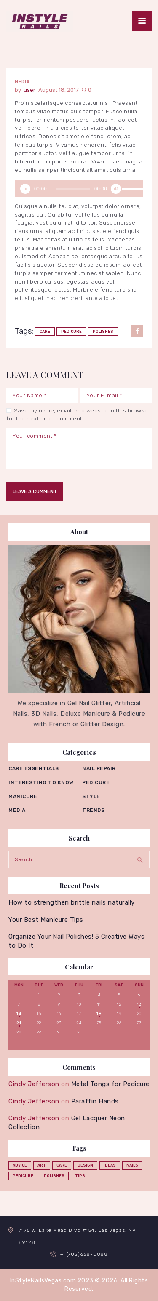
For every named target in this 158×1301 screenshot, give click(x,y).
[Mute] (116, 189)
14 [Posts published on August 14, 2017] (18, 1013)
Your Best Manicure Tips (45, 920)
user (30, 90)
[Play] (25, 189)
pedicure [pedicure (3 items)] (23, 1176)
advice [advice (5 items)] (20, 1165)
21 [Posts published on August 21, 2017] (18, 1022)
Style (91, 796)
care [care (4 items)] (61, 1165)
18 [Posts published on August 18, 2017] (99, 1013)
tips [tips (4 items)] (80, 1176)
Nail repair (99, 768)
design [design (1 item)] (85, 1165)
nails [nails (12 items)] (132, 1165)
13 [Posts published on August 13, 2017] (139, 1004)
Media (22, 81)
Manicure (22, 796)
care (45, 331)
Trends (93, 810)
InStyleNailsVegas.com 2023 (52, 1280)
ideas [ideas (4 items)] (110, 1165)
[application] (79, 188)
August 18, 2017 (58, 90)
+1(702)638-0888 (84, 1254)
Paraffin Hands (95, 1101)
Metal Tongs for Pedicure (110, 1084)
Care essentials (33, 768)
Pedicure (96, 782)
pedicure (71, 331)
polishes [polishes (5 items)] (54, 1176)
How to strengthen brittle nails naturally (71, 902)
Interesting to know (41, 782)
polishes (103, 331)
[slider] (73, 189)
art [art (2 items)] (41, 1165)
